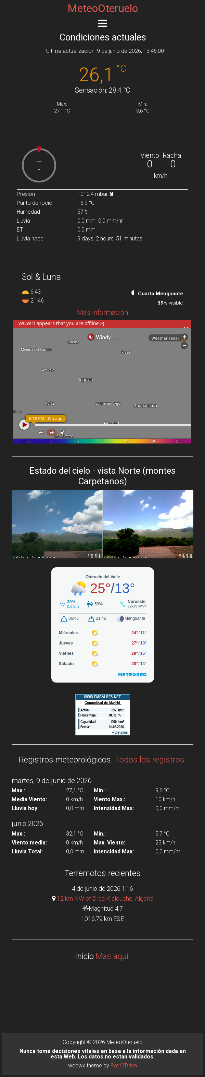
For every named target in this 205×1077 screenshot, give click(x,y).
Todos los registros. (150, 760)
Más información (102, 312)
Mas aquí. (113, 956)
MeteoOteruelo (102, 8)
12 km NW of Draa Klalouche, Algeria (105, 898)
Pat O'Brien (124, 1065)
